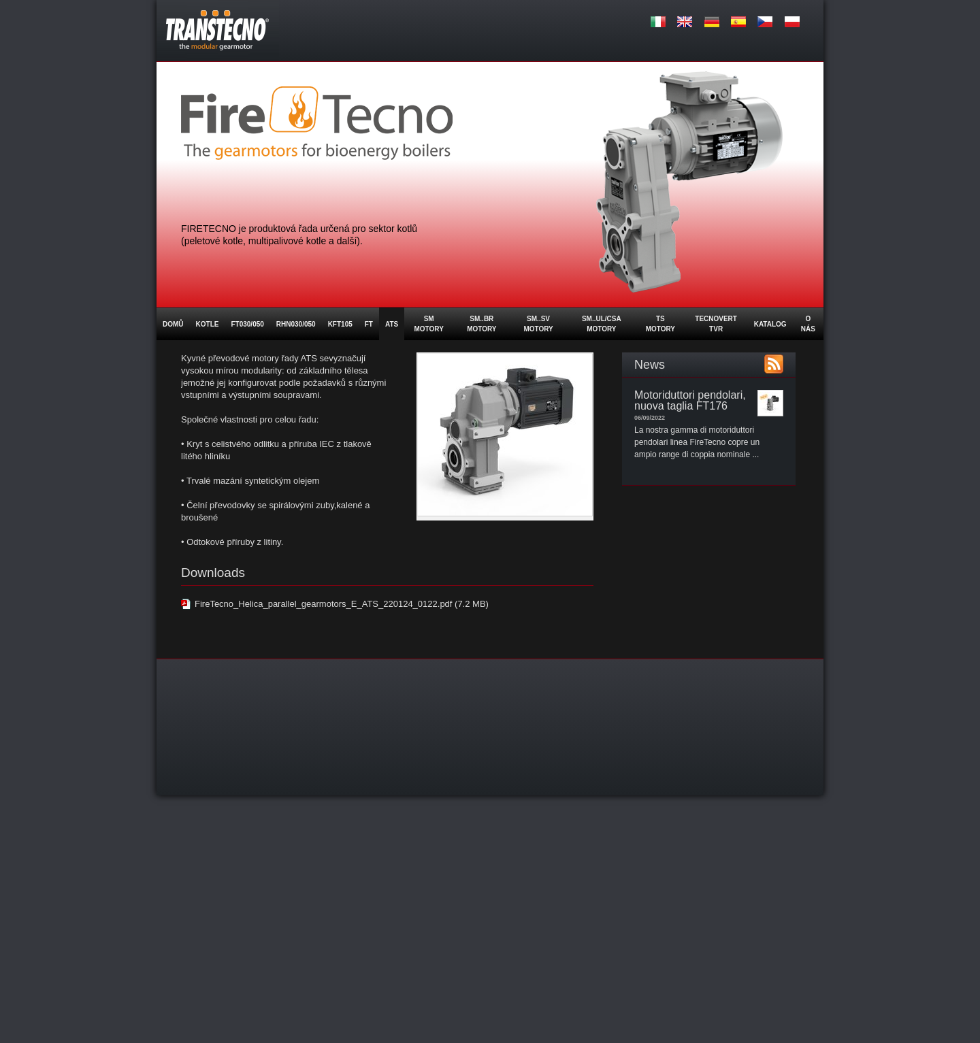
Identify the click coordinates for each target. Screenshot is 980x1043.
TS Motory (660, 324)
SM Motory (428, 324)
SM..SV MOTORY (538, 324)
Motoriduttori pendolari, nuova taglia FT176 (690, 400)
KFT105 (340, 324)
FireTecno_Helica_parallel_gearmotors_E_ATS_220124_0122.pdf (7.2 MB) (342, 604)
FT (369, 324)
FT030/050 (247, 324)
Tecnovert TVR (716, 324)
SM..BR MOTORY (481, 324)
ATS (391, 324)
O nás (808, 324)
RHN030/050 (296, 324)
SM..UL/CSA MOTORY (601, 324)
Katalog (770, 324)
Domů (173, 324)
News (649, 364)
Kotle (207, 324)
